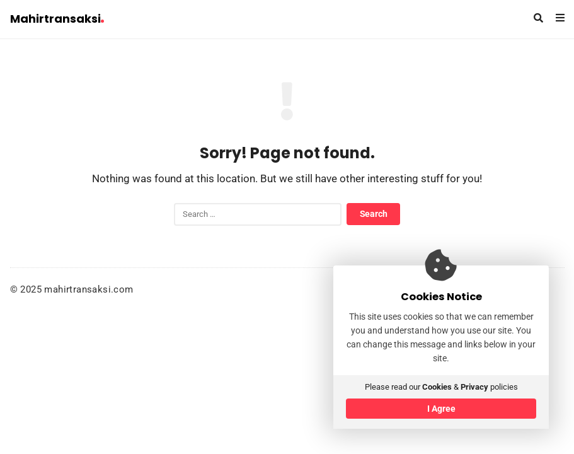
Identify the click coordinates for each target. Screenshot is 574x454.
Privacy (474, 387)
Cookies (437, 387)
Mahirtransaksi (57, 18)
